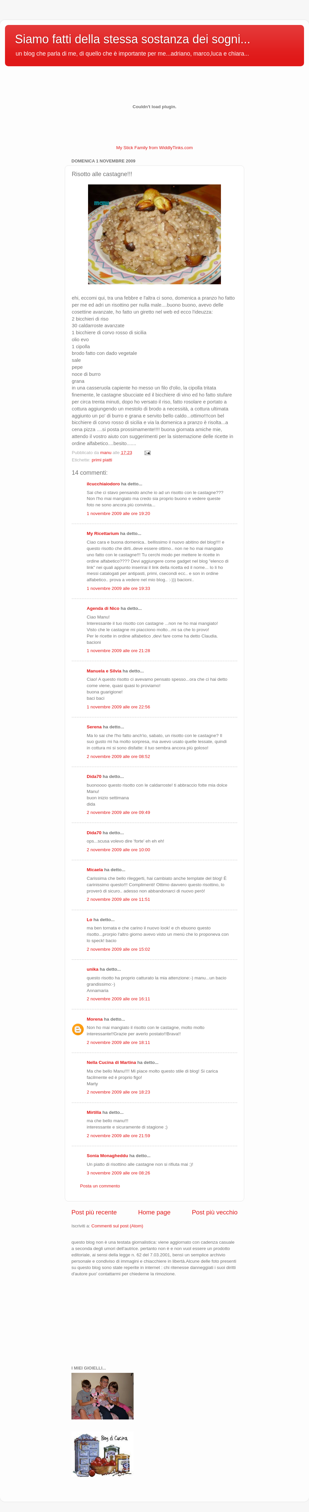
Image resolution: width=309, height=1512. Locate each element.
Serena (94, 726)
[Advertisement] (104, 1320)
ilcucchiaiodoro (103, 483)
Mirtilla (94, 1112)
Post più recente (94, 1212)
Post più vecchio (215, 1212)
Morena (95, 1019)
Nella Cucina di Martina (111, 1062)
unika (92, 969)
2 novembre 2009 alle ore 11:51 (118, 899)
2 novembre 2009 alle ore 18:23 (118, 1092)
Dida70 (94, 776)
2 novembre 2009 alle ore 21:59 (118, 1135)
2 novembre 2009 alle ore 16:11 (118, 998)
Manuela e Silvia (104, 670)
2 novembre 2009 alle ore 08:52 (118, 756)
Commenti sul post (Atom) (117, 1225)
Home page (154, 1212)
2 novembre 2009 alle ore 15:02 (118, 949)
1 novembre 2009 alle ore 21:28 (118, 650)
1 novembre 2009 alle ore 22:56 (118, 706)
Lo (89, 919)
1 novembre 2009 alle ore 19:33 (118, 588)
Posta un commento (100, 1185)
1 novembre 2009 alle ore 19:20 (118, 513)
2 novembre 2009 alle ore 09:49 (118, 812)
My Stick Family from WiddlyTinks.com (154, 147)
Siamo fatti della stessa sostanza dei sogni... (132, 39)
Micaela (95, 869)
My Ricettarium (103, 533)
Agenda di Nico (104, 608)
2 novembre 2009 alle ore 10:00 (118, 849)
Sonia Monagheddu (107, 1155)
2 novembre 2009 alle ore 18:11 (118, 1042)
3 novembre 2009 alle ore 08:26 (118, 1172)
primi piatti (102, 459)
